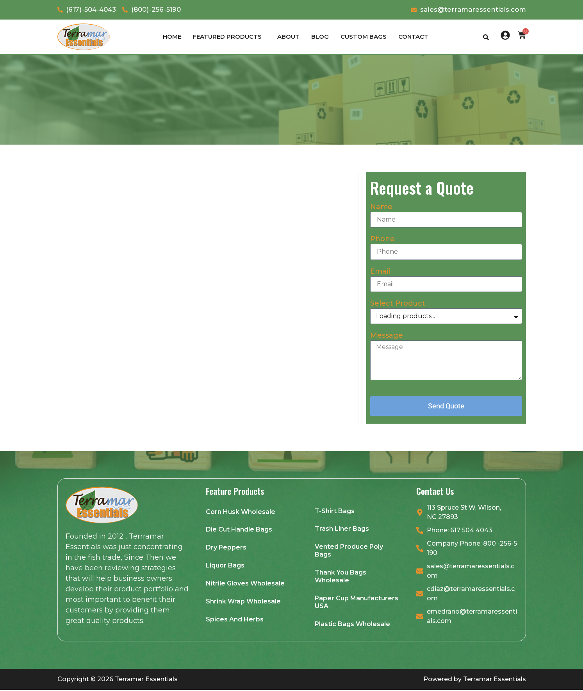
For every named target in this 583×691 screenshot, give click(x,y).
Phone (382, 239)
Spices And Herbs (235, 620)
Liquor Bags (225, 566)
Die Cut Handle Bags (239, 530)
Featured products (227, 36)
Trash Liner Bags (342, 529)
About (288, 36)
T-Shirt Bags (335, 511)
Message (386, 336)
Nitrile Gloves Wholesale (245, 584)
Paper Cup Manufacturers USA (356, 602)
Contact (413, 36)
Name (381, 207)
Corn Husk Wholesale (240, 512)
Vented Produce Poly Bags (349, 551)
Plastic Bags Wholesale (352, 624)
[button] (229, 36)
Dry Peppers (226, 548)
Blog (320, 36)
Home (172, 36)
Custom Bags (364, 36)
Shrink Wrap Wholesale (243, 602)
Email (380, 272)
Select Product (397, 304)
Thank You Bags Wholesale (340, 577)
